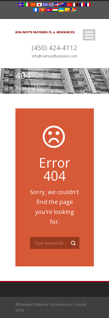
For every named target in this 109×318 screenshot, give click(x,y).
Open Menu (89, 35)
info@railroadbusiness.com (54, 56)
